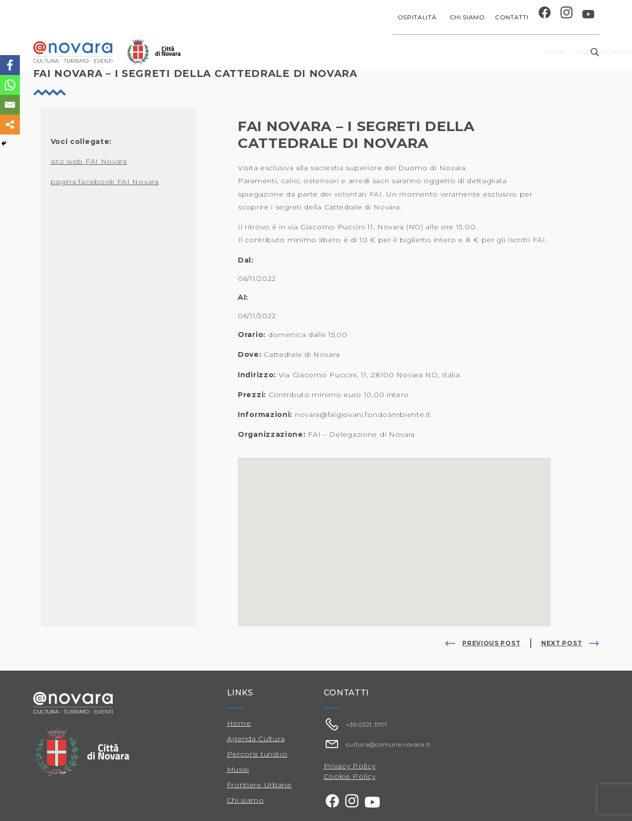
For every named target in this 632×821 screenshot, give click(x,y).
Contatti (512, 17)
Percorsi (554, 52)
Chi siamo (467, 17)
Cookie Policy (350, 776)
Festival (442, 52)
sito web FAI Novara (89, 161)
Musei (238, 769)
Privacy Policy (350, 765)
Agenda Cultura (256, 738)
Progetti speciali (383, 52)
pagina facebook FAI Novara (105, 181)
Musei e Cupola (496, 52)
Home (252, 52)
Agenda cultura (305, 52)
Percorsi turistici (257, 754)
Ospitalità (419, 17)
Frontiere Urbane (259, 784)
